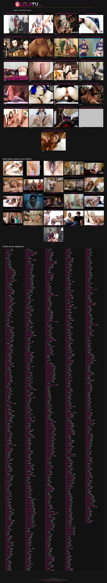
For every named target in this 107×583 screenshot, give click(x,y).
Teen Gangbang (88, 357)
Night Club (67, 269)
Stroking (87, 311)
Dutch (26, 348)
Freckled (27, 462)
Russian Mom (68, 480)
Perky (66, 341)
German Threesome (29, 525)
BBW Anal (7, 361)
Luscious (47, 482)
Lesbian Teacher (48, 452)
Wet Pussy (87, 486)
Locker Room (48, 468)
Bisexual (6, 426)
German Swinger (28, 522)
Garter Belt (27, 494)
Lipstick (46, 463)
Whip (86, 489)
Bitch (6, 428)
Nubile (66, 275)
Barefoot (6, 389)
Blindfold (7, 439)
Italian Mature (48, 351)
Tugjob (86, 426)
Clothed (6, 539)
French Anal (27, 466)
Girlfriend (27, 537)
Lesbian (46, 418)
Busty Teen (7, 480)
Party (66, 332)
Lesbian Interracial (49, 435)
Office (66, 287)
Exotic (26, 380)
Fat (25, 406)
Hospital (47, 301)
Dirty (26, 312)
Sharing (67, 520)
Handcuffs (47, 258)
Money (46, 563)
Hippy (46, 281)
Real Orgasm (68, 442)
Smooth (87, 250)
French (26, 463)
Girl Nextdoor (28, 534)
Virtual (86, 465)
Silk (66, 550)
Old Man (67, 294)
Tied (86, 377)
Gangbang (27, 489)
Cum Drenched (28, 266)
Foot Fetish (27, 451)
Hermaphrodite (48, 275)
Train (86, 408)
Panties (66, 326)
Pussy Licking (68, 426)
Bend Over (7, 406)
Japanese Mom (48, 377)
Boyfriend (7, 460)
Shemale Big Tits (69, 531)
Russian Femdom (69, 477)
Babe (6, 369)
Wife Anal (87, 494)
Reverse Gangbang (69, 456)
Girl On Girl (27, 536)
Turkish (86, 428)
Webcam (87, 480)
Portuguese (67, 391)
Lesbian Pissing (48, 446)
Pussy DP (67, 422)
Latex (46, 409)
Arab (6, 320)
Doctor (26, 320)
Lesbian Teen (48, 454)
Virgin (86, 463)
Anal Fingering (8, 298)
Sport (86, 281)
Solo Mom (87, 269)
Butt (6, 482)
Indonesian (47, 329)
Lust (46, 483)
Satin (66, 489)
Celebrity (7, 506)
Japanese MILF (48, 372)
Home (46, 290)
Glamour (27, 539)
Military (46, 540)
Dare (26, 304)
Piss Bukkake (68, 360)
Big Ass (6, 409)
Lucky (46, 480)
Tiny (86, 383)
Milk (46, 542)
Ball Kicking (7, 378)
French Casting (28, 468)
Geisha (26, 496)
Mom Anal (47, 556)
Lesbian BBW (48, 423)
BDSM (6, 368)
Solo (86, 266)
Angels (6, 312)
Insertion (47, 332)
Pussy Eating (68, 423)
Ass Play (7, 348)
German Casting (28, 505)
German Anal (28, 500)
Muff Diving (67, 252)
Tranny (86, 411)
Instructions (47, 334)
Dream (26, 338)
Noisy (66, 272)
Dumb (26, 344)
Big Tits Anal (7, 422)
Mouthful (67, 249)
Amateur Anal (8, 269)
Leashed (47, 414)
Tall (86, 341)
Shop (66, 539)
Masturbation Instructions (50, 513)
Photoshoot (67, 351)
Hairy (46, 250)
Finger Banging (28, 429)
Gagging (27, 486)
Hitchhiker (47, 283)
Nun (66, 278)
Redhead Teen (68, 446)
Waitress (87, 472)
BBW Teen (7, 365)
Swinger (87, 334)
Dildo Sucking (28, 311)
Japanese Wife (48, 381)
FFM (26, 391)
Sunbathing (87, 320)
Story (86, 298)
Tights (86, 381)
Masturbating (48, 511)
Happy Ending (48, 264)
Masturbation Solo (49, 514)
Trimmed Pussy (88, 420)
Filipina (26, 426)
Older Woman (68, 297)
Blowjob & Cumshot (9, 445)
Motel (46, 568)
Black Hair (7, 437)
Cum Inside (27, 278)
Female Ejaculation (29, 417)
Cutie (26, 297)
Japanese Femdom (49, 368)
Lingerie (47, 462)
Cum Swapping (28, 289)
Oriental (67, 311)
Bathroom (7, 394)
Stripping (87, 309)
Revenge (67, 452)
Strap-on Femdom (89, 303)
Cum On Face (28, 283)
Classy (6, 531)
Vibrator (87, 459)
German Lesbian (28, 514)
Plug (66, 372)
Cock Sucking (8, 545)
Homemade (47, 294)
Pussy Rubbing (68, 431)
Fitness (26, 442)
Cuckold (26, 258)
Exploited (27, 383)
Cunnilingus (27, 292)
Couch (6, 565)
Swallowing (87, 323)
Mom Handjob (48, 559)
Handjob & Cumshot (49, 261)
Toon (86, 400)
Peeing (66, 335)
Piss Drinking (68, 361)
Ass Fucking (7, 344)
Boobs (6, 452)
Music (66, 255)
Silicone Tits (67, 548)
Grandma (27, 554)
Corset (6, 560)
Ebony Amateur (28, 352)
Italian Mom (47, 352)
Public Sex (67, 414)
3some (6, 255)
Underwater (87, 437)
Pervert (66, 344)
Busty (6, 474)
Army (6, 323)
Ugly (86, 432)
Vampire (87, 454)
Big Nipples (7, 417)
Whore (86, 491)
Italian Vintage (48, 354)
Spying (86, 286)
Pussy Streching (68, 432)
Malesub (47, 499)
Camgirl (6, 494)
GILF (26, 483)
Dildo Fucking (28, 309)
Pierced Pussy (68, 355)
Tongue (86, 398)
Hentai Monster (48, 273)
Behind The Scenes (9, 403)
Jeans (46, 383)
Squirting (87, 287)
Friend (26, 471)
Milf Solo (47, 539)
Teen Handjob (88, 358)
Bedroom (7, 402)
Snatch (86, 253)
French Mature (28, 469)
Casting (6, 502)
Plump (66, 375)
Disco (26, 317)
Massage (47, 505)
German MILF (28, 516)
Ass (5, 343)
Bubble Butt (7, 469)
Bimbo (6, 425)
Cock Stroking (8, 543)
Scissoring (67, 496)
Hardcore (47, 267)
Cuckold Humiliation (29, 260)
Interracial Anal (48, 338)
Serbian (67, 511)
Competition (7, 553)
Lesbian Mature (48, 440)
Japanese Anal (48, 365)
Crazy (26, 249)
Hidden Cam (47, 277)
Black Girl (7, 435)
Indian (46, 326)
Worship (87, 514)
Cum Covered (28, 264)
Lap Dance (47, 408)
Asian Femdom (8, 334)
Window (87, 510)
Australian (7, 357)
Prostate (67, 405)
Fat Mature (27, 409)
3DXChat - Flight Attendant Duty (66, 107)
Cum (26, 261)
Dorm (26, 329)
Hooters (46, 298)
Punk (66, 418)
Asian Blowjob (8, 332)
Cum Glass (27, 272)
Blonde (6, 440)
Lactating (47, 405)
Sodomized (87, 261)
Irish (46, 343)
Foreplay (27, 456)
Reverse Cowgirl (68, 454)
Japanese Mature (49, 375)
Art (5, 324)
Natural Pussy (68, 260)
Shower (67, 545)
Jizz (46, 388)
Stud (86, 312)
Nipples (66, 270)
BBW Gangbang (8, 363)
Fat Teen (27, 411)
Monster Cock (48, 565)
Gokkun (26, 547)
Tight (86, 378)
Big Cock (7, 414)
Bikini (6, 423)
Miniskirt (47, 543)
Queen (66, 435)
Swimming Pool (88, 331)
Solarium (87, 264)
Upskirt (86, 446)
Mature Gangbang (49, 523)
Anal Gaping (7, 301)
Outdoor (67, 312)
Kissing (46, 395)
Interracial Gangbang (49, 340)
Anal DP (6, 295)
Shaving (67, 523)
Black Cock (7, 434)
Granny (26, 557)
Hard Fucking (48, 266)
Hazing (46, 270)
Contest (6, 557)
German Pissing (28, 520)
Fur (25, 480)
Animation (7, 314)
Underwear (87, 439)
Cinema (6, 526)
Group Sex (27, 563)
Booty (6, 456)
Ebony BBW (27, 355)
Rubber (66, 471)
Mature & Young (48, 517)
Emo (26, 365)
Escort (26, 369)
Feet (26, 412)
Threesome (87, 372)
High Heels (47, 278)
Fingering (27, 431)
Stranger (87, 300)
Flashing (27, 443)
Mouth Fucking (48, 570)
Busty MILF (7, 479)
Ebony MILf (27, 358)
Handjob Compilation (49, 263)
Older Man (67, 295)
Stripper (87, 307)
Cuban (26, 257)
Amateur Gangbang (9, 272)
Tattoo (86, 346)
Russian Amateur (69, 474)
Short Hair (67, 540)
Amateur (6, 267)
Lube (46, 479)
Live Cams (47, 465)
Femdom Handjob (29, 420)
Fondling (27, 448)
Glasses (26, 540)
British (6, 466)
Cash (6, 500)
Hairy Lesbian (48, 252)
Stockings (87, 294)
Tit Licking (87, 389)
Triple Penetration (89, 423)
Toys (86, 405)
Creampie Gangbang (29, 253)
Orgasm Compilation (69, 307)
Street (86, 306)
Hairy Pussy (47, 255)
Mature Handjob (48, 525)
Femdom (27, 418)
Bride (6, 465)
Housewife (47, 311)
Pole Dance (67, 380)
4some (6, 257)
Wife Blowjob (88, 496)
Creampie (27, 250)
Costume (7, 563)
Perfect (66, 338)
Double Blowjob (28, 332)
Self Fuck (67, 506)
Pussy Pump (68, 429)
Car (5, 497)
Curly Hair (27, 295)
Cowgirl (6, 570)
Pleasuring (67, 371)
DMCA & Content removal (53, 580)
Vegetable (87, 457)
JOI (46, 357)
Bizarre (6, 429)
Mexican (47, 536)
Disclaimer (46, 580)
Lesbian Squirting (49, 451)
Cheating (7, 511)
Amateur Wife (8, 281)
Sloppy (66, 563)
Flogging (27, 446)
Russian (67, 472)
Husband (47, 320)
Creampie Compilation (30, 252)
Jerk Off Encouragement (50, 385)
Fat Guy (26, 408)
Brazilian (7, 463)
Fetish (26, 423)
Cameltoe (7, 493)
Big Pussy (7, 418)
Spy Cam (87, 284)
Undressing (87, 440)
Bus (6, 472)
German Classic (28, 506)
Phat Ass (67, 348)
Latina (46, 411)
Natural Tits (67, 261)
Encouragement (28, 366)
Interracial (47, 337)
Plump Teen (67, 377)
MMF (46, 493)
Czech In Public (28, 300)
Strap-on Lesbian (89, 304)
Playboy (67, 368)
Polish (66, 383)
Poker (66, 378)
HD (25, 570)
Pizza (66, 366)
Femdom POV (28, 422)
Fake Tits (27, 398)
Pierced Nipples (68, 354)
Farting (26, 405)
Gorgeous (27, 551)
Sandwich (67, 488)
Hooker (46, 297)
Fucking (26, 474)
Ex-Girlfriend (27, 375)
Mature (46, 516)
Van (86, 456)
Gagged (26, 485)
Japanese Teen (48, 380)
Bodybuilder (7, 448)
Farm (26, 403)
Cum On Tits (27, 286)
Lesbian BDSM (48, 425)
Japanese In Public (49, 369)
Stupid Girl (87, 317)
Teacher (87, 349)
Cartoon (6, 499)
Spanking (87, 275)
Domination (27, 326)
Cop (6, 559)
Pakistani (67, 323)
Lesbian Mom (48, 442)
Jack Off (47, 358)
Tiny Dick (87, 385)
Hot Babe (47, 303)
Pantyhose (67, 327)
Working (87, 511)
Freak (26, 460)
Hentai (46, 272)
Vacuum (87, 452)
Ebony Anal (27, 354)
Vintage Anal (88, 462)
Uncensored (88, 435)
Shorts (66, 542)
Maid (46, 494)
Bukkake (7, 471)
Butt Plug (7, 485)
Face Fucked (28, 392)
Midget (46, 537)
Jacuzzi (46, 360)
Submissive (87, 318)
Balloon (6, 383)
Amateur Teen (8, 278)
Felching (27, 415)
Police (66, 381)
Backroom (7, 372)
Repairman (67, 448)
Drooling (27, 343)
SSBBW (67, 485)
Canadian (7, 496)
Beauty (6, 397)
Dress (26, 340)
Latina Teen (47, 412)
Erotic (26, 368)
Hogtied (46, 286)
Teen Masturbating (89, 360)
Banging (6, 385)
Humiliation (47, 317)
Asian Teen (7, 341)
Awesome (7, 358)
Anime (6, 315)
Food (26, 449)
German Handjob (28, 511)
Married (46, 502)
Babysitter (7, 371)
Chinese (6, 516)
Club (6, 540)
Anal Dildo (7, 297)
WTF (86, 471)
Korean (46, 400)
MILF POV (47, 491)
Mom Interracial (48, 560)
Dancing (27, 301)
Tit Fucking (87, 388)
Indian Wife (47, 327)
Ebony (26, 351)
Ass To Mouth (8, 349)
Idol (46, 323)
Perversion (67, 343)
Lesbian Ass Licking (49, 422)
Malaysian (47, 496)
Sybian (86, 337)
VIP (86, 449)
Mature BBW (48, 522)
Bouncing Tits (8, 459)
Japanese (47, 363)
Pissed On (67, 363)
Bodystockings (8, 449)
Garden (26, 493)
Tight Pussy (87, 380)
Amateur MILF (8, 277)
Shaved (67, 522)
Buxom (6, 486)
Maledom (47, 497)
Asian (6, 326)
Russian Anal (68, 476)
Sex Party (67, 514)
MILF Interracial (48, 489)
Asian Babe (7, 331)
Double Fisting (28, 334)
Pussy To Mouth (68, 434)
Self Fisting (67, 505)
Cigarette (7, 525)
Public (66, 411)
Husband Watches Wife (50, 321)
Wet (86, 485)
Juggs (46, 389)
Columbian (7, 551)
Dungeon (27, 346)
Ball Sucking (7, 381)
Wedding (87, 482)
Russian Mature (68, 479)
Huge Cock (47, 314)
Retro (66, 451)
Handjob (47, 260)
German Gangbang (29, 510)
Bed (6, 400)
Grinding (27, 560)
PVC (66, 321)
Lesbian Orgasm (48, 443)
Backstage (7, 375)
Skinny (66, 556)
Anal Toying (7, 311)
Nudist (66, 277)
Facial (26, 395)
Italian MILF (47, 349)
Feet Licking (27, 414)
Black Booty (7, 432)
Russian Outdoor (69, 482)
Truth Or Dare (88, 425)
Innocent (47, 331)
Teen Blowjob (88, 355)
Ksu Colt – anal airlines (91, 13)
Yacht (86, 517)
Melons (46, 531)
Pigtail (66, 358)
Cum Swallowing (28, 287)
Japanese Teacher (49, 378)
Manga (46, 500)
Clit (5, 534)
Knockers (47, 398)
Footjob (26, 454)
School (66, 494)
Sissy (66, 553)
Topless (87, 402)
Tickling (87, 375)
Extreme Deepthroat (29, 389)
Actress (6, 260)
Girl (26, 531)
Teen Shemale (88, 363)
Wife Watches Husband (90, 506)
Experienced (27, 381)
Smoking (87, 249)
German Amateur (28, 499)
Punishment (67, 417)
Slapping (67, 559)
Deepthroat (27, 306)
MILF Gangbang (48, 488)
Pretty (66, 397)
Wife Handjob (88, 499)
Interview (47, 341)
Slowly (66, 565)
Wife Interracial (88, 502)
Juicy (46, 391)
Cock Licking (7, 542)
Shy (66, 547)
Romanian (67, 463)
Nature (66, 263)
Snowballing (88, 255)
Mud (66, 250)
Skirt (66, 557)
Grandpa (27, 556)
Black (6, 431)
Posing (66, 392)
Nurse (66, 280)
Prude (66, 409)
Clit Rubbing (7, 536)
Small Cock (67, 568)
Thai (86, 368)
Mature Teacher (48, 530)
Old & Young (68, 290)
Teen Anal (87, 354)
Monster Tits (47, 567)
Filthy (26, 428)
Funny (26, 479)
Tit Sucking (87, 391)
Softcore (87, 263)
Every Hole (27, 374)
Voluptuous (87, 468)
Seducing (67, 500)
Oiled (66, 289)
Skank (66, 554)
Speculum (87, 277)
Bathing (6, 392)
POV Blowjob (68, 320)
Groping (26, 562)
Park (66, 329)
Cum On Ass (27, 281)
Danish (26, 303)
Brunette (6, 468)
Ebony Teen (27, 360)
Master (46, 510)
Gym (26, 565)
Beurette (6, 408)
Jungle (46, 392)
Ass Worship (7, 352)
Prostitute (67, 408)
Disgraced (27, 318)
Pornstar (67, 389)
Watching (87, 476)
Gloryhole (27, 542)
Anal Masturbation (9, 303)
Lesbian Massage (49, 439)
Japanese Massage (49, 374)
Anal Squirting (8, 309)
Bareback (7, 388)
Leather (46, 415)
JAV (46, 355)
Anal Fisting (7, 300)
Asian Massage (8, 340)
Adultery (6, 263)
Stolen (86, 295)
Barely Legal (7, 391)
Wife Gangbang (88, 497)
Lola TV (16, 10)
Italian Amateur (48, 346)
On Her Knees (68, 298)
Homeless (47, 292)
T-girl (86, 338)
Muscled (67, 253)
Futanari (27, 482)
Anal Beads (7, 287)
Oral (66, 303)
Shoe (66, 536)
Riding (66, 459)
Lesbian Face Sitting (49, 429)
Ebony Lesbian (28, 357)
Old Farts (67, 292)
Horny (46, 300)
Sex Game (67, 513)
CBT (6, 488)
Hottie (46, 309)
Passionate (67, 334)
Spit (86, 280)
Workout (87, 513)
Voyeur (86, 469)
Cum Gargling (28, 270)
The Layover (41, 13)
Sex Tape (67, 516)
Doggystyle (27, 323)
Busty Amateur (8, 476)
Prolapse (67, 403)
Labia (46, 402)
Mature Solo (47, 528)
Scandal (67, 493)
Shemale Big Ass (69, 528)
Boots (6, 454)
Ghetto (26, 528)
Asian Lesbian (8, 337)
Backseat (7, 374)
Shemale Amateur (69, 526)
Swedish (87, 326)
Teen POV (87, 361)
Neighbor (67, 266)
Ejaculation (27, 361)
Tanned (86, 343)
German (26, 497)
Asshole (6, 354)
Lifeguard (47, 459)
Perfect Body (68, 340)
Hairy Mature (48, 253)
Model (46, 553)
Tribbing (87, 415)
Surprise (87, 321)
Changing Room (8, 510)
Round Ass (67, 469)
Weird (86, 483)
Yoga (86, 519)
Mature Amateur (48, 519)
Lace (46, 403)
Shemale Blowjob (69, 533)
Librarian (47, 457)
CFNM (6, 491)
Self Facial (67, 503)
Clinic (6, 533)
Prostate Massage (69, 406)
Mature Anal (47, 520)
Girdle (26, 530)
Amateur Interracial (9, 273)
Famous (26, 400)
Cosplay (6, 562)
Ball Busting (7, 377)
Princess (67, 398)
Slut (66, 567)
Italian (46, 344)
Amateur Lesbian (8, 275)
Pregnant (67, 395)
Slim (66, 562)
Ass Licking (7, 346)
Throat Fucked (88, 374)
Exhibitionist (27, 378)
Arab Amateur (8, 321)
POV (66, 317)
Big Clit (6, 412)
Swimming (87, 329)
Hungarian (47, 318)
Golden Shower (28, 548)
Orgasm (67, 306)
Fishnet (26, 439)
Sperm (86, 278)
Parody (66, 331)
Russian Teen (68, 483)
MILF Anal (47, 486)
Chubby (6, 519)
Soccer (86, 258)
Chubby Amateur (8, 520)
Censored (7, 508)
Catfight (6, 503)
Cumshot (27, 290)
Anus (6, 318)
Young (86, 522)
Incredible (47, 324)
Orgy (66, 309)
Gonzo (26, 550)
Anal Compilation (8, 290)
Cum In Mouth (28, 275)
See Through (68, 502)
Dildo (26, 307)
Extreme (27, 386)
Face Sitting (27, 394)
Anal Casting (7, 289)
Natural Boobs (68, 258)
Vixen (86, 466)
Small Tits (67, 570)
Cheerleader (7, 514)
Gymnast (27, 567)
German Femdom (29, 508)
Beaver (6, 398)
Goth (26, 553)
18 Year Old (7, 250)
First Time (27, 434)
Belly (6, 405)
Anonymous (7, 317)
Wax (86, 479)
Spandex (87, 272)
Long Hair (47, 471)
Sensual (67, 510)
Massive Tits (47, 508)
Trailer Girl (87, 406)
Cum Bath (27, 263)
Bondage (7, 451)
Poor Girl (67, 388)
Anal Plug (7, 306)
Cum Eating (27, 269)
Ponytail (67, 385)
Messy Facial (48, 534)
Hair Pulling (47, 249)
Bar (5, 386)
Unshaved (87, 445)
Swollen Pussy (88, 335)
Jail (46, 361)
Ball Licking (7, 380)
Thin (86, 369)
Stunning (87, 315)
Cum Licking (27, 280)
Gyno (26, 568)
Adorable (7, 261)
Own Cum (67, 314)
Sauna (66, 491)
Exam (26, 377)
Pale (66, 324)
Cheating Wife (8, 513)
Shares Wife (67, 519)
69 (5, 258)
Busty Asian (7, 477)
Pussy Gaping (68, 425)
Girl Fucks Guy (28, 533)
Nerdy (66, 267)
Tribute (86, 417)
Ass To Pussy (8, 351)
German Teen (28, 523)
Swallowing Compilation (90, 324)
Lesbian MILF (48, 437)
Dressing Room (28, 341)
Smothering (87, 252)
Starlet (86, 290)
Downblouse (27, 337)
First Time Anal (28, 435)
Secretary (67, 499)
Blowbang (7, 442)
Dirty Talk (27, 314)
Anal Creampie (8, 292)
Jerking (46, 386)
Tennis (86, 365)
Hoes (46, 284)
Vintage (87, 460)
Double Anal (27, 331)
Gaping (26, 491)
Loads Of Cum (48, 466)
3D (5, 252)
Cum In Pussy (28, 277)
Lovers (46, 477)
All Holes (7, 266)
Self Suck (67, 508)
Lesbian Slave (48, 449)
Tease (86, 351)
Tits (86, 394)
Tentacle (87, 366)
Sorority (87, 270)
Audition (6, 355)
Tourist (86, 403)
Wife (86, 493)
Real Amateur (68, 440)
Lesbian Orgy (48, 445)
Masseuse (47, 506)
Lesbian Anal (48, 420)
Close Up (7, 537)
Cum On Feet (28, 284)
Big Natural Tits (8, 415)
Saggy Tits (67, 486)
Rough (66, 466)
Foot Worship (28, 452)
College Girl (7, 548)
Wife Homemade (89, 500)
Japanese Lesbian (49, 371)
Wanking (87, 474)
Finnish (26, 432)
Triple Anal (87, 422)
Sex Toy (67, 517)
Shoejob (67, 537)
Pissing (66, 365)
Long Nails (47, 474)
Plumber (67, 374)
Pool (66, 386)
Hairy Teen (47, 257)
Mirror (46, 545)
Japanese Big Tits (49, 366)
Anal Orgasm (7, 304)
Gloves (26, 543)
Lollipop (46, 469)
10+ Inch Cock (8, 249)
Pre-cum (67, 394)
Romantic (67, 465)
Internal (46, 335)
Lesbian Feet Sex (49, 431)
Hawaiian (47, 269)
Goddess (27, 545)
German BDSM (28, 503)
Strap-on (87, 301)
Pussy (66, 420)
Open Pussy (67, 301)
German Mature (28, 517)
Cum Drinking (28, 267)
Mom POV (47, 562)
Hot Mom (47, 304)
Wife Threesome (88, 505)
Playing (66, 369)
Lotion (46, 476)
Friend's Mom (28, 472)
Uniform (87, 442)
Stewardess (87, 292)
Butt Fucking (7, 483)
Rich (66, 457)
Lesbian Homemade (49, 434)
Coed (6, 547)
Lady (46, 406)
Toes (86, 395)
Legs (46, 417)
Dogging (27, 321)
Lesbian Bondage (49, 426)
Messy (46, 533)
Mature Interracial (49, 526)
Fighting (26, 425)
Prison (66, 400)
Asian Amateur (8, 327)
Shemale (67, 525)
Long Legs (47, 472)
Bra (5, 462)
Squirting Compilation (90, 289)
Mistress (47, 550)
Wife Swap (87, 503)
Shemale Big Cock (69, 530)
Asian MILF (7, 338)
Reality (66, 443)
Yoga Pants (87, 520)
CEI (5, 489)
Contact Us (61, 580)
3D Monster (7, 253)
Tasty (86, 344)
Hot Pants (47, 306)
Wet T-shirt (87, 488)
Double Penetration (29, 335)
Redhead (67, 445)
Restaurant (67, 449)
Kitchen (46, 397)
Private (66, 402)
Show (66, 543)
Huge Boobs (47, 312)
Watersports (87, 477)
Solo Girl (87, 267)
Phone (66, 349)
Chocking (7, 517)
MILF (46, 485)
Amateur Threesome (9, 280)
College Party (8, 550)
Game (26, 488)
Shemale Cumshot (69, 534)
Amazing (7, 283)
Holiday (46, 287)
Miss (46, 547)
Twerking (87, 429)
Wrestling (87, 516)
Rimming (67, 460)
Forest (26, 457)
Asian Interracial (8, 335)
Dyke (26, 349)
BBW (6, 360)
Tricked (86, 418)
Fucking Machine (28, 476)
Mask (46, 503)
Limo (46, 460)
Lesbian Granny (48, 432)
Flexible (26, 445)
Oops (66, 300)
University (87, 443)
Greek (26, 559)
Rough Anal (67, 468)
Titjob (86, 392)
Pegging (67, 337)
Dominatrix (27, 327)
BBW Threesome (8, 366)
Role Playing (68, 462)
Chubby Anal (7, 522)
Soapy (86, 257)
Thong (86, 371)
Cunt (26, 294)
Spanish (87, 273)
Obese (66, 286)
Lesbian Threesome (49, 456)
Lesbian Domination (49, 428)
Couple (6, 568)
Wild (86, 508)
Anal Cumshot (8, 294)
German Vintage (28, 526)
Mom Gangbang (48, 557)
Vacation (87, 451)
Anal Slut (7, 307)
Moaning (47, 551)
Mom (46, 554)
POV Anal (67, 318)
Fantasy (26, 402)
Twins (86, 431)
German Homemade (29, 513)
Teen (86, 352)
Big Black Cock (8, 411)
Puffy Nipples (68, 415)
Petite (66, 346)
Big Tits (6, 420)
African (6, 264)
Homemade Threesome (50, 295)
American (7, 284)
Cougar (6, 567)
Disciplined (27, 315)
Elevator (27, 363)
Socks (86, 260)
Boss (6, 457)
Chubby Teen (8, 523)
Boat (6, 446)
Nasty (66, 257)
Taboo (86, 340)
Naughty (67, 264)
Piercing (67, 357)
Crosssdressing (28, 255)
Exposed (27, 385)
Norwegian (67, 273)
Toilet (86, 397)
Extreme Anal (28, 388)
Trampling (87, 409)
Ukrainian (87, 434)
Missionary (47, 548)
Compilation (7, 554)
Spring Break (88, 283)
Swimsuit (87, 332)
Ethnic (26, 371)
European (27, 372)
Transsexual (88, 412)
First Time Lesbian (29, 437)
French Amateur (28, 465)
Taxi (86, 348)
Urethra (87, 448)
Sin (66, 551)
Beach (6, 395)
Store (86, 297)
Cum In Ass (27, 273)
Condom (6, 556)
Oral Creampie (68, 304)
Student (87, 314)
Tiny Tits (87, 386)
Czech (26, 298)
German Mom (28, 519)
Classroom (7, 530)
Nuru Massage (68, 281)
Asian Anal (7, 329)
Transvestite (88, 414)
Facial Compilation (29, 397)
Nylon (66, 283)
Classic (6, 528)
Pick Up (67, 352)
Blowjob (6, 443)
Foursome (27, 459)
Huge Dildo (47, 315)
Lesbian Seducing (49, 448)
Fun (26, 477)
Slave (66, 560)
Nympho (67, 284)
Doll (26, 324)
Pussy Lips (67, 428)
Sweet (86, 327)
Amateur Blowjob (8, 270)
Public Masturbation (69, 412)
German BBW (28, 502)
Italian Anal (47, 348)
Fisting (26, 440)
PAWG (66, 315)
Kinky (46, 394)
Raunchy (67, 439)
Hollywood (47, 289)
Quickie (66, 437)
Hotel (46, 307)
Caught (6, 505)
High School (47, 280)
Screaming (67, 497)
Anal (6, 286)
